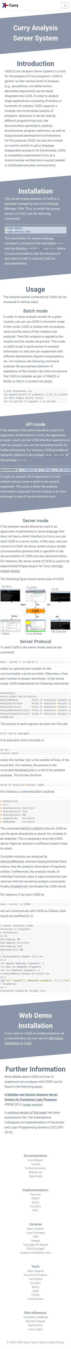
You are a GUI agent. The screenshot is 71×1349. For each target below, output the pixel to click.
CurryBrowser (35, 1298)
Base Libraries (35, 1228)
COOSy (35, 1294)
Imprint (43, 1342)
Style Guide (35, 1176)
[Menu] (65, 5)
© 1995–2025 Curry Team (22, 1342)
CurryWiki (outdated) (35, 1317)
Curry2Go (35, 1206)
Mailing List (35, 1172)
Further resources (35, 1168)
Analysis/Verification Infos (35, 1252)
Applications (35, 1325)
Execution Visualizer (35, 1274)
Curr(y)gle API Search (35, 1244)
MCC (35, 1210)
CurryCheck (35, 1278)
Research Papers (35, 1321)
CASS (35, 1290)
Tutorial (35, 1164)
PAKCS (35, 1198)
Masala (35, 1240)
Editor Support (35, 1270)
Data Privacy (57, 1342)
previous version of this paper (27, 1112)
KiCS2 (35, 1202)
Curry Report (35, 1160)
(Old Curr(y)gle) (35, 1248)
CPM (35, 1236)
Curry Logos (35, 1329)
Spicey (35, 1286)
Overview (35, 1194)
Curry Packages (35, 1232)
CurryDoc (35, 1282)
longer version (32, 1104)
